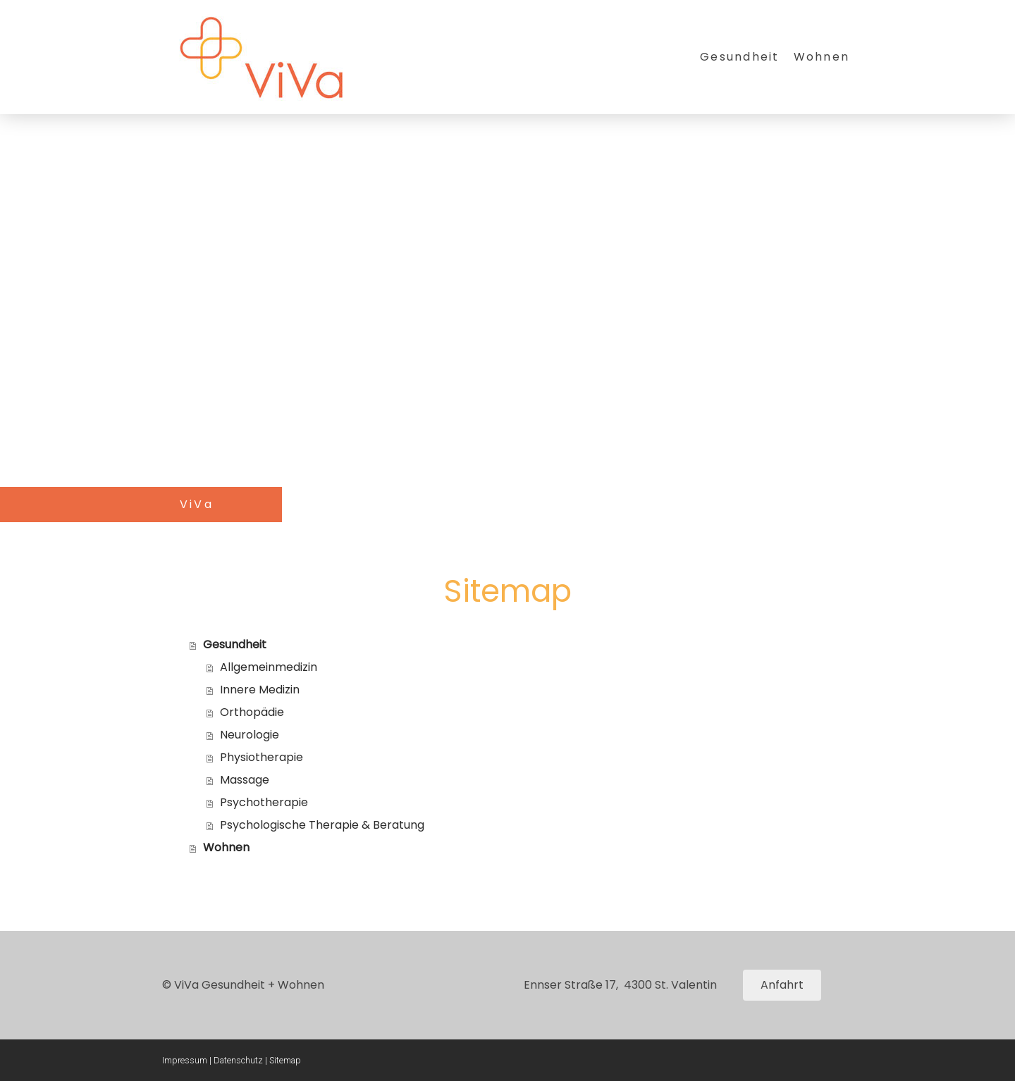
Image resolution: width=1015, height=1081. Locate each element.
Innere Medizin (260, 689)
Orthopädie (252, 712)
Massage (244, 780)
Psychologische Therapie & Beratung (322, 825)
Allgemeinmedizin (268, 667)
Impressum (184, 1060)
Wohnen (821, 57)
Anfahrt (782, 985)
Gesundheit (739, 57)
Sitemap (285, 1060)
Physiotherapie (261, 757)
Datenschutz (238, 1060)
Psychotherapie (264, 802)
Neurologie (249, 735)
